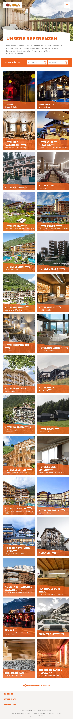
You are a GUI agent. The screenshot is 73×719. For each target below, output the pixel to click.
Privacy (35, 713)
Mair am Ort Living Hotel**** (17, 549)
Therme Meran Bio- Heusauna (51, 671)
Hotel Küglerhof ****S (53, 348)
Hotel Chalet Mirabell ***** (48, 143)
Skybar (9, 631)
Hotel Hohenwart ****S (17, 346)
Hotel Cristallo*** (17, 188)
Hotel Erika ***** (16, 226)
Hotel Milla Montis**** (47, 389)
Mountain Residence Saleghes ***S (18, 588)
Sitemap (59, 713)
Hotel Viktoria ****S (52, 511)
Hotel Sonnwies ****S (18, 509)
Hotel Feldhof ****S (17, 267)
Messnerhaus (47, 553)
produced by (36, 716)
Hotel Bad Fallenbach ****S (16, 143)
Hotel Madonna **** (18, 389)
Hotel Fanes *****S (50, 226)
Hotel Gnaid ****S (50, 308)
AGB (13, 713)
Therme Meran (14, 673)
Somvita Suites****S (51, 634)
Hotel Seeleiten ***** (18, 470)
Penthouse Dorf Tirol (49, 590)
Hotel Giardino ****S (18, 308)
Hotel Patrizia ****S (18, 428)
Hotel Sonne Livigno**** (47, 468)
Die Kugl (10, 105)
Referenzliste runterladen (38, 685)
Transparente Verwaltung (24, 713)
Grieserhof (46, 105)
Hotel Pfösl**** (49, 429)
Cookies (42, 713)
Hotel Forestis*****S (52, 269)
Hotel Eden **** (48, 186)
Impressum (50, 713)
